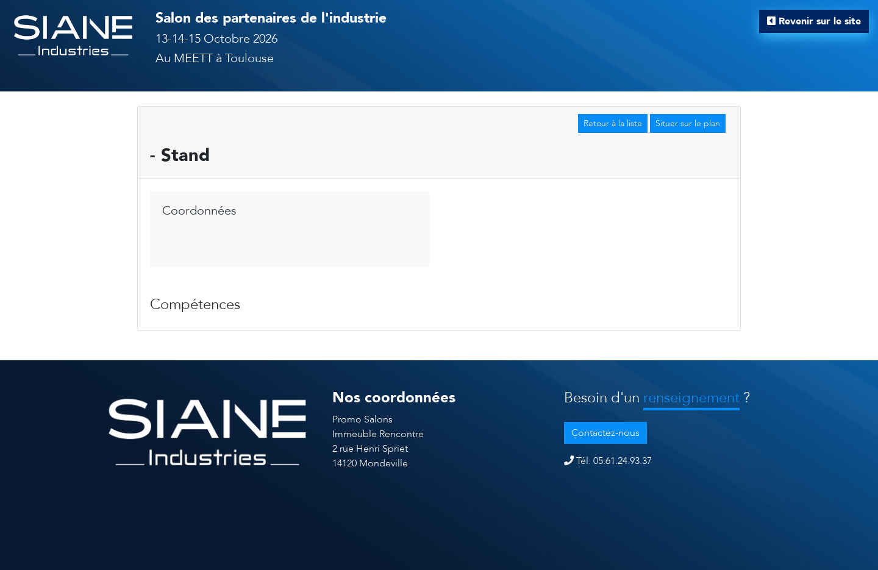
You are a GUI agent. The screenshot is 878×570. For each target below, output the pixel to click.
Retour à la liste (613, 123)
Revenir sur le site (814, 21)
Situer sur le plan (687, 123)
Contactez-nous (605, 433)
